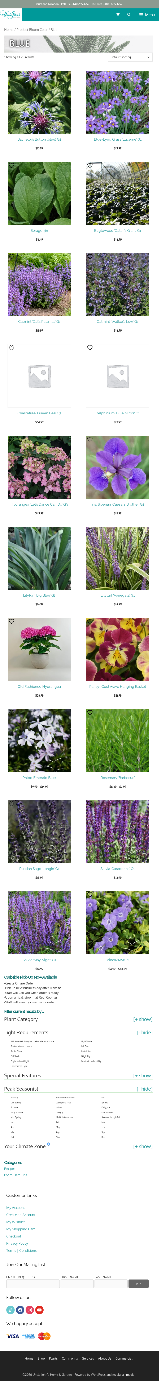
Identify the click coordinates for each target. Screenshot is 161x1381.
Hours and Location (47, 4)
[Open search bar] (129, 15)
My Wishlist (15, 1222)
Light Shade (86, 1041)
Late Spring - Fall (63, 1102)
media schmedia (123, 1374)
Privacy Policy (17, 1243)
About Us (104, 1358)
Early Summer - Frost (65, 1097)
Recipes (9, 1169)
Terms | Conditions (21, 1250)
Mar (103, 1122)
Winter (59, 1107)
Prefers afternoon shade (21, 1046)
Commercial (124, 1358)
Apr (12, 1127)
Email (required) (20, 1277)
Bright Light (86, 1056)
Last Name (103, 1277)
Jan (12, 1122)
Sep (103, 1132)
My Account (15, 1207)
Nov (58, 1137)
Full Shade (15, 1056)
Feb (57, 1122)
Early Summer (17, 1112)
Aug (57, 1132)
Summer (14, 1107)
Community (70, 1358)
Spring (104, 1102)
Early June (105, 1107)
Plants (53, 1358)
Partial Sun (86, 1051)
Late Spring (16, 1102)
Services (88, 1358)
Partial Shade (16, 1051)
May (58, 1127)
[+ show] (143, 1019)
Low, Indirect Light (19, 1066)
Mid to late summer (65, 1117)
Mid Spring (16, 1117)
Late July (59, 1112)
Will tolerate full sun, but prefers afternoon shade (32, 1041)
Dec (103, 1137)
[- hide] (145, 1032)
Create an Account (20, 1214)
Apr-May (14, 1097)
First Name (70, 1277)
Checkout (13, 1236)
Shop (41, 1358)
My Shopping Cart (20, 1229)
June (103, 1127)
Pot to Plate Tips (15, 1175)
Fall (103, 1097)
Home (8, 30)
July (12, 1132)
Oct (12, 1137)
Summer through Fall (110, 1117)
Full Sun (84, 1046)
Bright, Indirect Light (20, 1061)
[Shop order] (130, 57)
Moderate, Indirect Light (92, 1061)
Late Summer (107, 1112)
